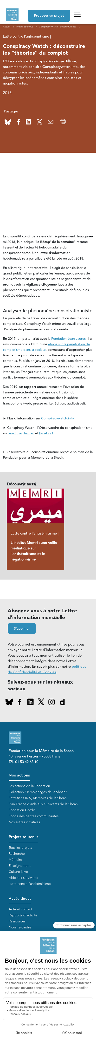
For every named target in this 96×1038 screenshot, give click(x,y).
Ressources (17, 921)
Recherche (17, 853)
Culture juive (18, 871)
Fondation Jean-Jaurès (68, 338)
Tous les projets (20, 847)
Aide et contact (20, 909)
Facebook (46, 433)
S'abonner (22, 628)
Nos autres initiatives (24, 822)
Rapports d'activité (23, 915)
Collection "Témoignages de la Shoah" (38, 792)
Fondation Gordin (22, 810)
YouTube (15, 433)
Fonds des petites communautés (33, 816)
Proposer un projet (49, 15)
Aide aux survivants (23, 877)
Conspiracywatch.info (57, 418)
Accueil (6, 26)
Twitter (29, 433)
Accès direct (20, 899)
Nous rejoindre (20, 927)
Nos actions (19, 775)
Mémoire (15, 859)
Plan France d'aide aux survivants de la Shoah (43, 804)
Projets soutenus (23, 837)
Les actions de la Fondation (29, 786)
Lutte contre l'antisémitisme (30, 883)
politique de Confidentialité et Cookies (47, 669)
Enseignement (20, 865)
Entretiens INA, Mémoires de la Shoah (38, 798)
